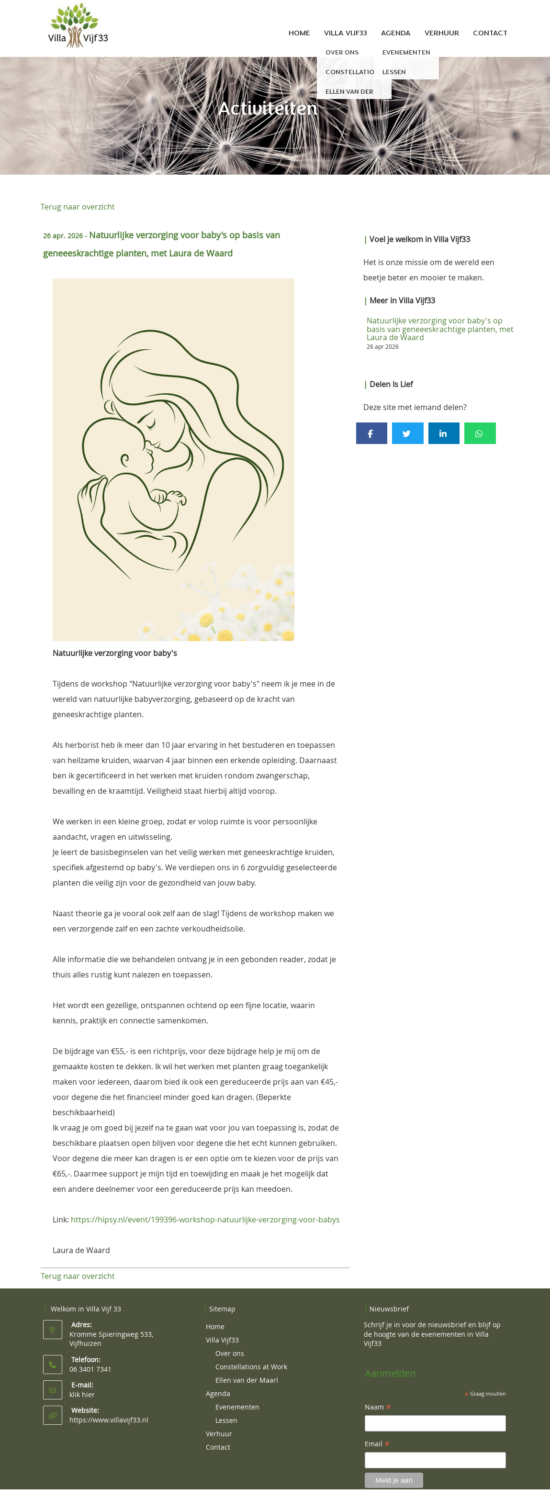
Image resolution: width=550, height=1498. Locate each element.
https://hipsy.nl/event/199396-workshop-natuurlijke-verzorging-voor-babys (205, 1219)
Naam (378, 1407)
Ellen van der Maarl (246, 1380)
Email (377, 1444)
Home (299, 33)
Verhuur (442, 33)
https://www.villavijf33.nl (108, 1419)
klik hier (82, 1394)
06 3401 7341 (90, 1369)
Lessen (226, 1420)
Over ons (229, 1353)
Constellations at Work (251, 1366)
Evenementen (237, 1406)
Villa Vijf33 (345, 33)
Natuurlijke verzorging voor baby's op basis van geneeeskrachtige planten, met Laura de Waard (440, 329)
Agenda (396, 33)
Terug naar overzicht (78, 206)
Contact (490, 33)
